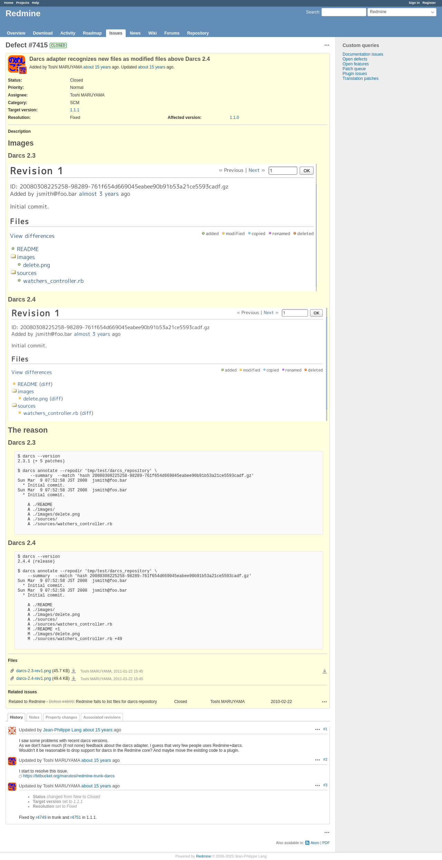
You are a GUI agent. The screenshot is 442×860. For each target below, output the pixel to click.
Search (312, 12)
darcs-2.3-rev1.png (33, 670)
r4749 (41, 817)
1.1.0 (234, 117)
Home (8, 2)
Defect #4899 (61, 701)
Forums (172, 33)
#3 (325, 785)
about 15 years (96, 67)
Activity (67, 33)
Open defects (355, 59)
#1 (325, 729)
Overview (16, 33)
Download (42, 33)
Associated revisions (102, 717)
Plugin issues (355, 73)
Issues (115, 33)
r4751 (75, 817)
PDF (326, 843)
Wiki (152, 33)
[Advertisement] (370, 189)
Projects (22, 2)
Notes (34, 717)
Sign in (414, 2)
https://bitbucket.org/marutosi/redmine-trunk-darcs (69, 776)
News (135, 33)
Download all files (324, 671)
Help (35, 2)
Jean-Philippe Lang (62, 729)
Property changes (61, 717)
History (16, 717)
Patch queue (354, 68)
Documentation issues (363, 54)
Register (429, 2)
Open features (356, 64)
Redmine (203, 856)
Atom (314, 843)
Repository (198, 33)
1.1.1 (74, 110)
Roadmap (92, 33)
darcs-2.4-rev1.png (33, 678)
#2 (325, 759)
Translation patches (360, 78)
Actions (324, 701)
